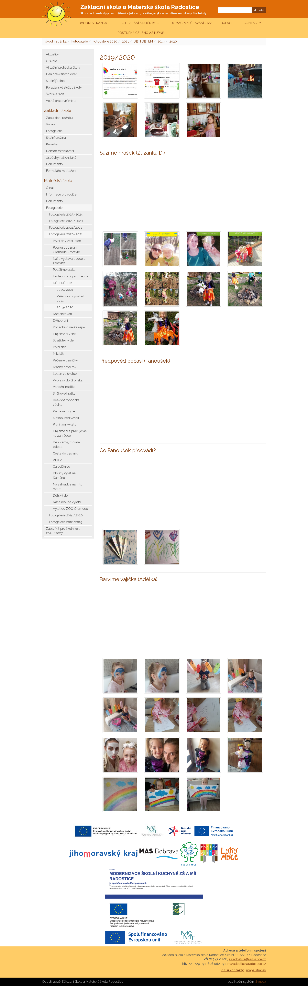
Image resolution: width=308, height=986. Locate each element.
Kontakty (252, 23)
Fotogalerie (79, 41)
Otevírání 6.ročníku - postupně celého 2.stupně (140, 28)
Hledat (259, 10)
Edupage (226, 23)
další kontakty (232, 970)
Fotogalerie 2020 (105, 41)
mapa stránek (256, 970)
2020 (173, 41)
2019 (161, 41)
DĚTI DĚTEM (143, 41)
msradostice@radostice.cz (246, 964)
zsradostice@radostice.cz (247, 959)
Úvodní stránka (93, 23)
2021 (125, 41)
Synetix (260, 981)
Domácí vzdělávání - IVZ (191, 23)
